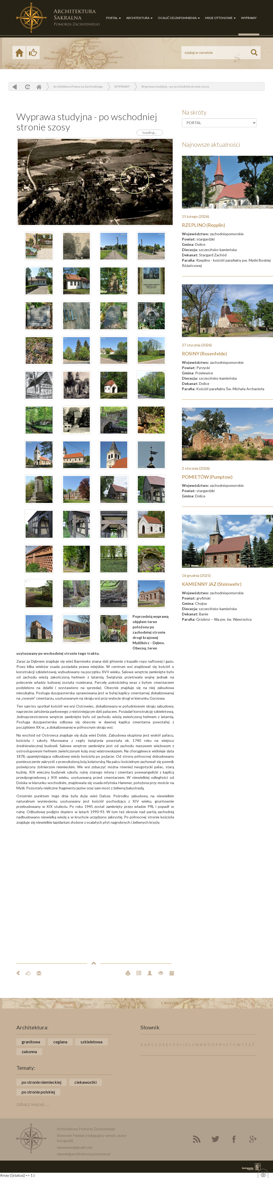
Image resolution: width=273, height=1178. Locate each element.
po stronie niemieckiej (41, 1082)
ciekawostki (85, 1082)
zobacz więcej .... (32, 1104)
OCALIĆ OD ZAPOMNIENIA (179, 18)
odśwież (26, 86)
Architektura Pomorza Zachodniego (78, 86)
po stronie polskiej (38, 1091)
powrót (14, 86)
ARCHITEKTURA (139, 18)
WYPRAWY (249, 18)
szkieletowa (91, 1041)
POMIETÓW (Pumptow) (207, 477)
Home (39, 86)
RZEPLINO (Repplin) (203, 225)
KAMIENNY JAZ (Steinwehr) (212, 584)
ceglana (60, 1041)
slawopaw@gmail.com (74, 1147)
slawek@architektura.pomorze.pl (83, 1154)
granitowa (31, 1041)
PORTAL (113, 18)
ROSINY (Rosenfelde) (204, 353)
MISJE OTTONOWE (220, 18)
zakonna (29, 1051)
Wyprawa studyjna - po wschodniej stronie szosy (175, 86)
